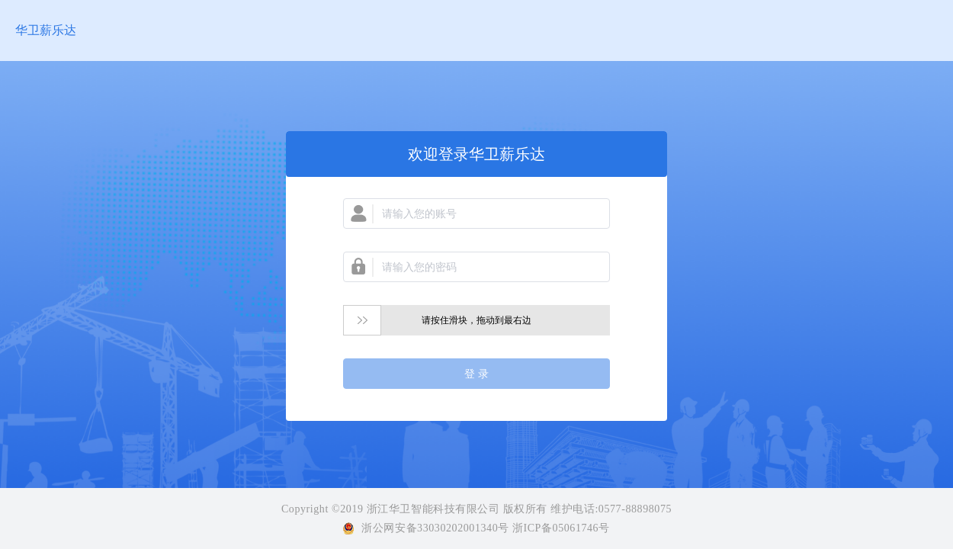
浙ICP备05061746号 (559, 528)
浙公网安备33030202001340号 (435, 528)
